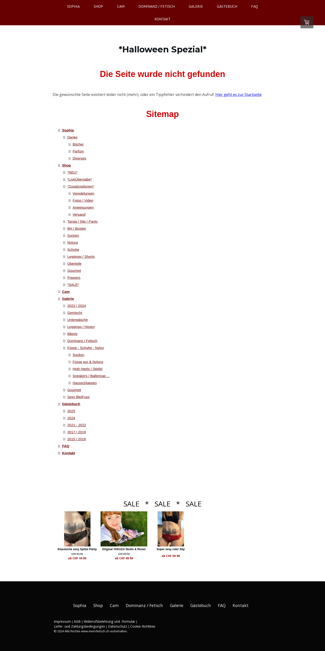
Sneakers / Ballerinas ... (91, 376)
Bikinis (72, 334)
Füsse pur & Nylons (88, 362)
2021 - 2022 (76, 425)
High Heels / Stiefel (88, 369)
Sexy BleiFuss (78, 397)
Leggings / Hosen (81, 327)
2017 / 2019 (76, 432)
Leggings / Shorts (81, 256)
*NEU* (72, 172)
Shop (98, 6)
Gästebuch (227, 6)
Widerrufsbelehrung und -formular (109, 621)
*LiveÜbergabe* (79, 179)
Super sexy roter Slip (181, 549)
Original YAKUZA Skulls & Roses (129, 549)
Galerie (196, 6)
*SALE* (73, 285)
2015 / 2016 (76, 439)
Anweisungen (83, 207)
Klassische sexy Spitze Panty (77, 549)
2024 (71, 418)
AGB (77, 621)
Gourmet (74, 271)
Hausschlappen (85, 383)
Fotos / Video (83, 200)
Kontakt (162, 19)
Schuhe (73, 249)
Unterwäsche (77, 320)
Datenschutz (117, 626)
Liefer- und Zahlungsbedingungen (79, 626)
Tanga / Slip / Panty (82, 221)
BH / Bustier (76, 228)
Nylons (72, 242)
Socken (73, 235)
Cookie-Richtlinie (142, 626)
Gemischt (74, 313)
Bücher (78, 144)
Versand (79, 214)
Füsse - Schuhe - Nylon (85, 348)
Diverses (79, 158)
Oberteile (74, 263)
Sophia (73, 6)
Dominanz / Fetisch (156, 6)
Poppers (73, 278)
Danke (72, 137)
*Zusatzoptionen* (80, 186)
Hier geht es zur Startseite (238, 94)
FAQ (254, 6)
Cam (120, 6)
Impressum (62, 621)
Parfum (78, 151)
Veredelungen (83, 193)
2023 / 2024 (76, 306)
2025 (71, 411)
